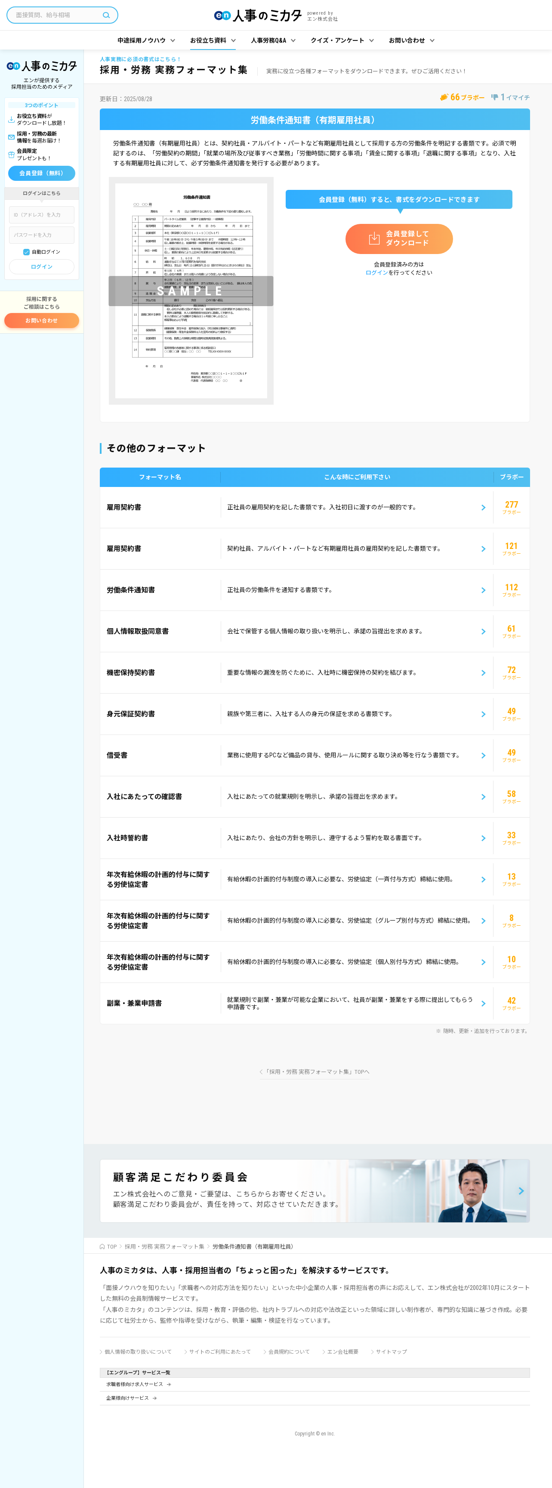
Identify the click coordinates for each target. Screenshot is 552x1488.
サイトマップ (391, 1352)
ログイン (41, 267)
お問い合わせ (41, 321)
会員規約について (289, 1352)
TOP (112, 1246)
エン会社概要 (342, 1352)
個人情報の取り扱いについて (138, 1352)
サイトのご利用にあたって (220, 1352)
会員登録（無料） (42, 173)
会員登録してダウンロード (407, 238)
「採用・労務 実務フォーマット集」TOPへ (317, 1072)
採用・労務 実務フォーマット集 (164, 1246)
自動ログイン (46, 252)
